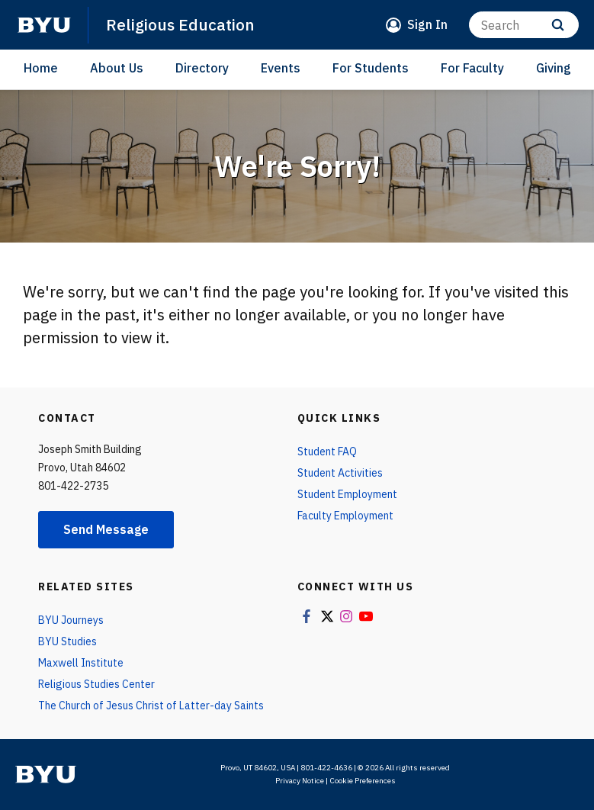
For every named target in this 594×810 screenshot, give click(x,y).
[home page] (44, 25)
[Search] (524, 24)
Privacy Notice (299, 781)
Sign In (427, 24)
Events (280, 68)
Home (41, 68)
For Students (370, 68)
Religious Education (180, 24)
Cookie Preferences (362, 781)
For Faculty (472, 68)
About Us (116, 68)
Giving (553, 68)
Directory (202, 68)
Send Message (106, 529)
